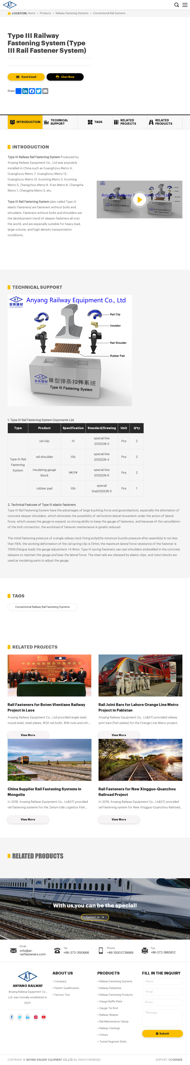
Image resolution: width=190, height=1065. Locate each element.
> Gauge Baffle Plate (109, 1001)
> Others (102, 1034)
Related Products (161, 122)
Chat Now (65, 77)
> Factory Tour (61, 994)
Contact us (95, 917)
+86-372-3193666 (75, 952)
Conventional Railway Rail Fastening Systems (42, 607)
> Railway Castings (108, 1028)
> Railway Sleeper (107, 1014)
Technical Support (56, 122)
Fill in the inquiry (160, 973)
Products (45, 13)
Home (31, 13)
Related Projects (125, 122)
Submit (162, 1033)
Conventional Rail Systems (109, 13)
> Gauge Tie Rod (107, 1008)
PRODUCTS (108, 973)
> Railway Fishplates (109, 988)
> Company (59, 981)
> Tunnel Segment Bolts (112, 1041)
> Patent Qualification (66, 988)
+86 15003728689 (119, 952)
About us (62, 973)
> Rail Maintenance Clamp (113, 1021)
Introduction (25, 122)
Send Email (26, 77)
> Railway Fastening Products (115, 994)
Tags (95, 122)
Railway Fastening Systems (72, 13)
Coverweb (175, 1059)
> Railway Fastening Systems (114, 981)
